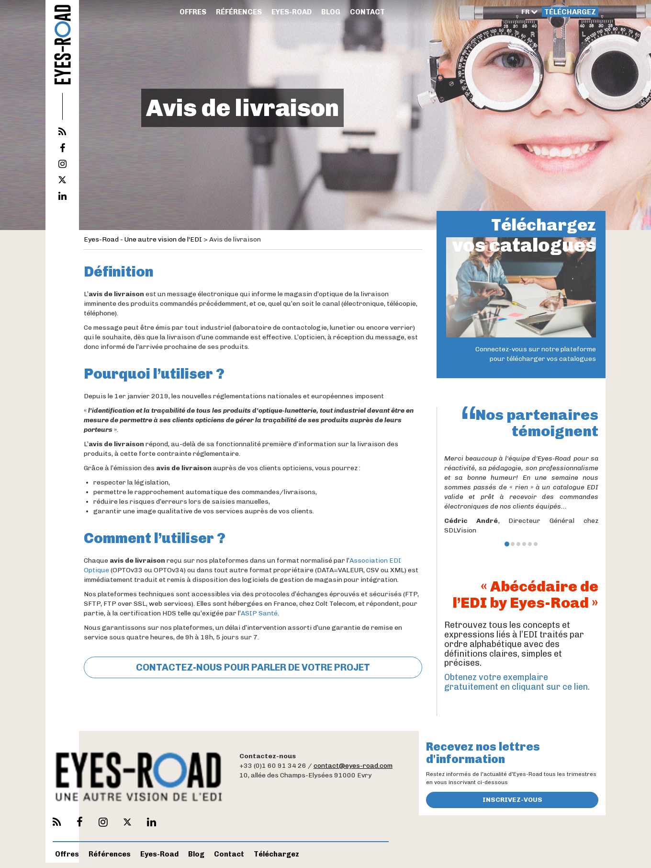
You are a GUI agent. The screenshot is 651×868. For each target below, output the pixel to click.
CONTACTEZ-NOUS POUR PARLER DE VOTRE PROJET (253, 667)
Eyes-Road (291, 12)
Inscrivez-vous (512, 800)
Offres (193, 12)
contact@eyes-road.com (353, 766)
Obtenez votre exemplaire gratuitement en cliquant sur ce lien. (517, 682)
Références (239, 12)
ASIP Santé (259, 613)
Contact (367, 12)
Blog (330, 12)
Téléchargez (570, 12)
